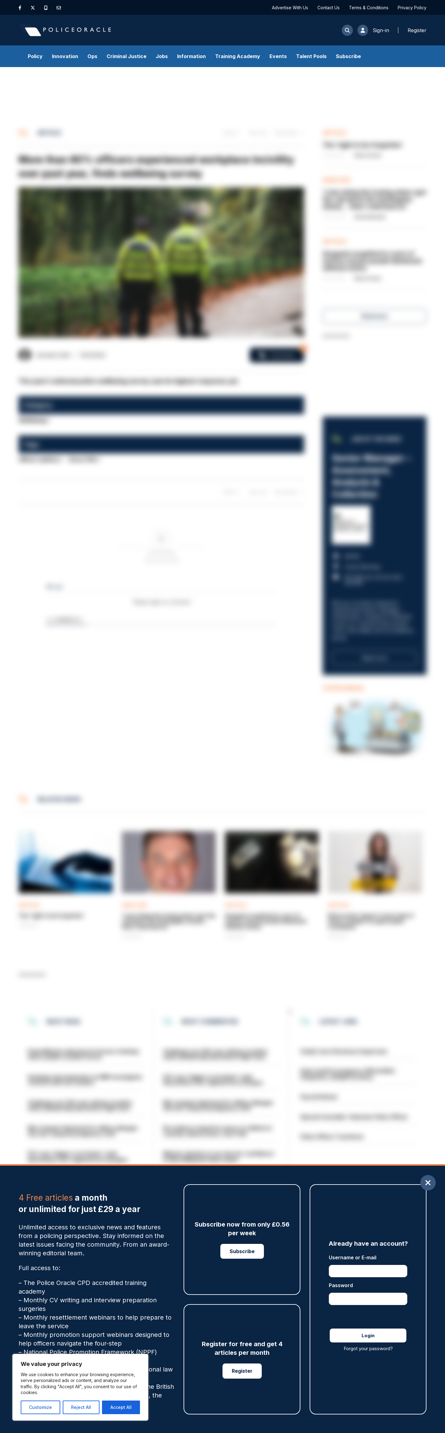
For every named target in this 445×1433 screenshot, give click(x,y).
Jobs (162, 56)
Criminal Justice (126, 56)
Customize (40, 1407)
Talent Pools (311, 56)
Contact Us (328, 7)
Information (191, 56)
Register (242, 1371)
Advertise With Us (290, 7)
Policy (35, 56)
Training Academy (237, 56)
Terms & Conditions (368, 7)
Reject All (81, 1407)
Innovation (65, 56)
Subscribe (348, 56)
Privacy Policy (412, 7)
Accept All (121, 1407)
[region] (80, 1387)
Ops (92, 56)
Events (278, 56)
